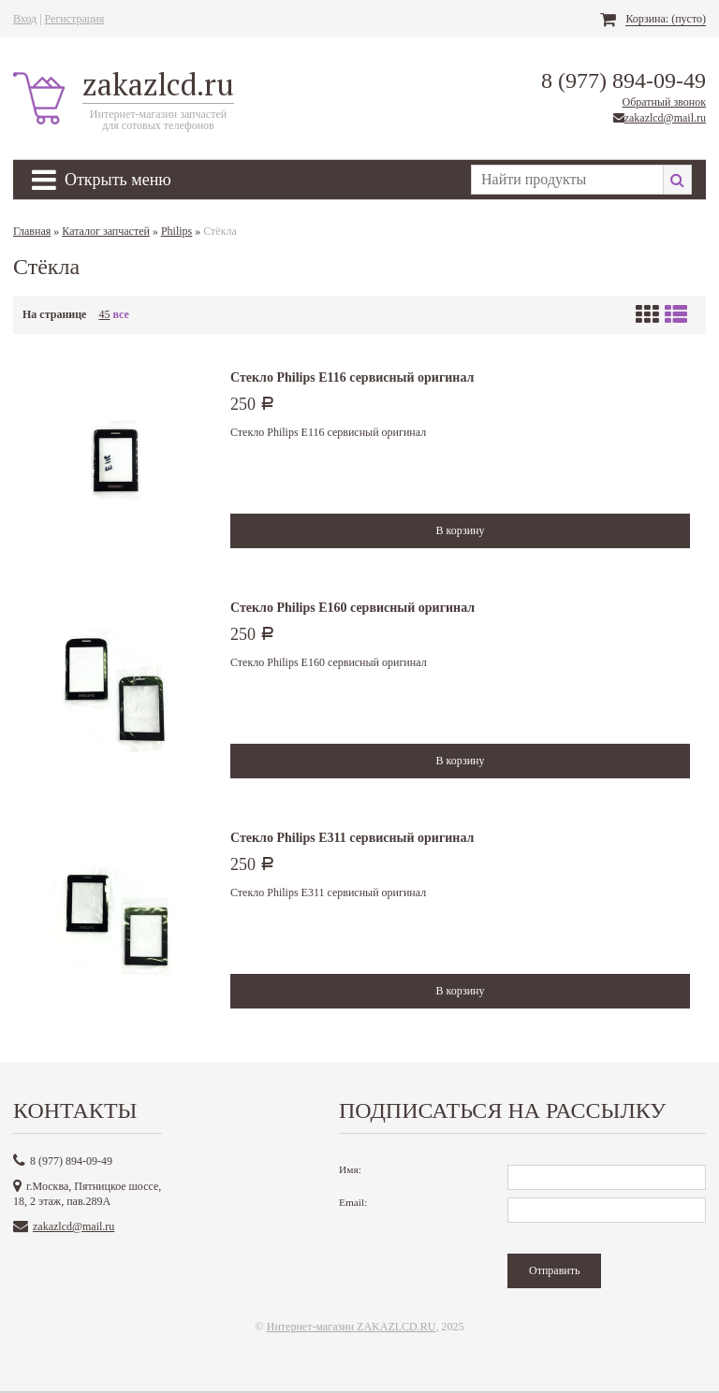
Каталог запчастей (106, 231)
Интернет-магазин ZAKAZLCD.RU (351, 1326)
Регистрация (75, 18)
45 (104, 314)
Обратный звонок (664, 102)
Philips (176, 231)
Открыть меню (101, 179)
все (120, 314)
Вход (25, 18)
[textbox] (567, 180)
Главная (32, 231)
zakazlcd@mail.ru (665, 117)
